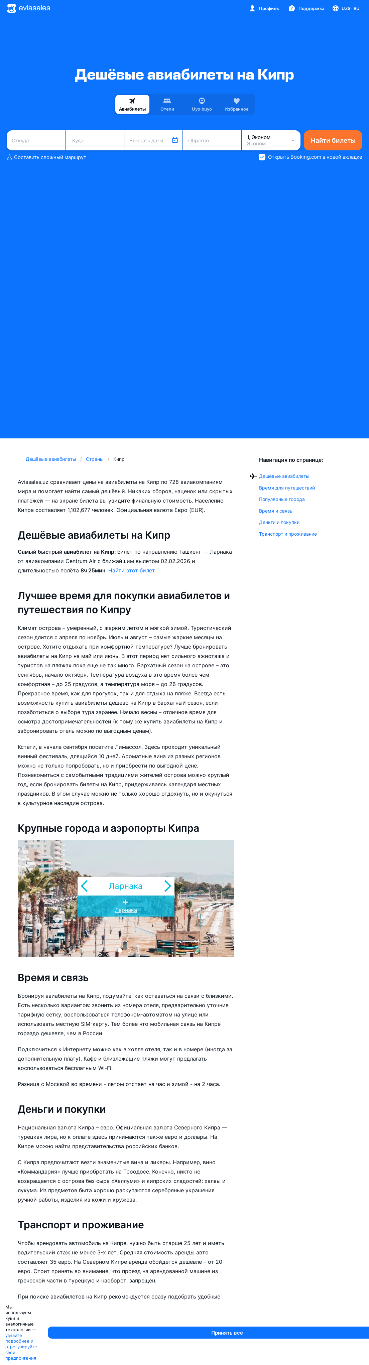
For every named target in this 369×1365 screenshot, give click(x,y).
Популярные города (282, 499)
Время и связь (275, 511)
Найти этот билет (131, 570)
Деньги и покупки (279, 522)
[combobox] (36, 140)
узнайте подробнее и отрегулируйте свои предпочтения (179, 1357)
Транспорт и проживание (288, 534)
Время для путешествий (287, 488)
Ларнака (126, 910)
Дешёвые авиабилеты (284, 476)
